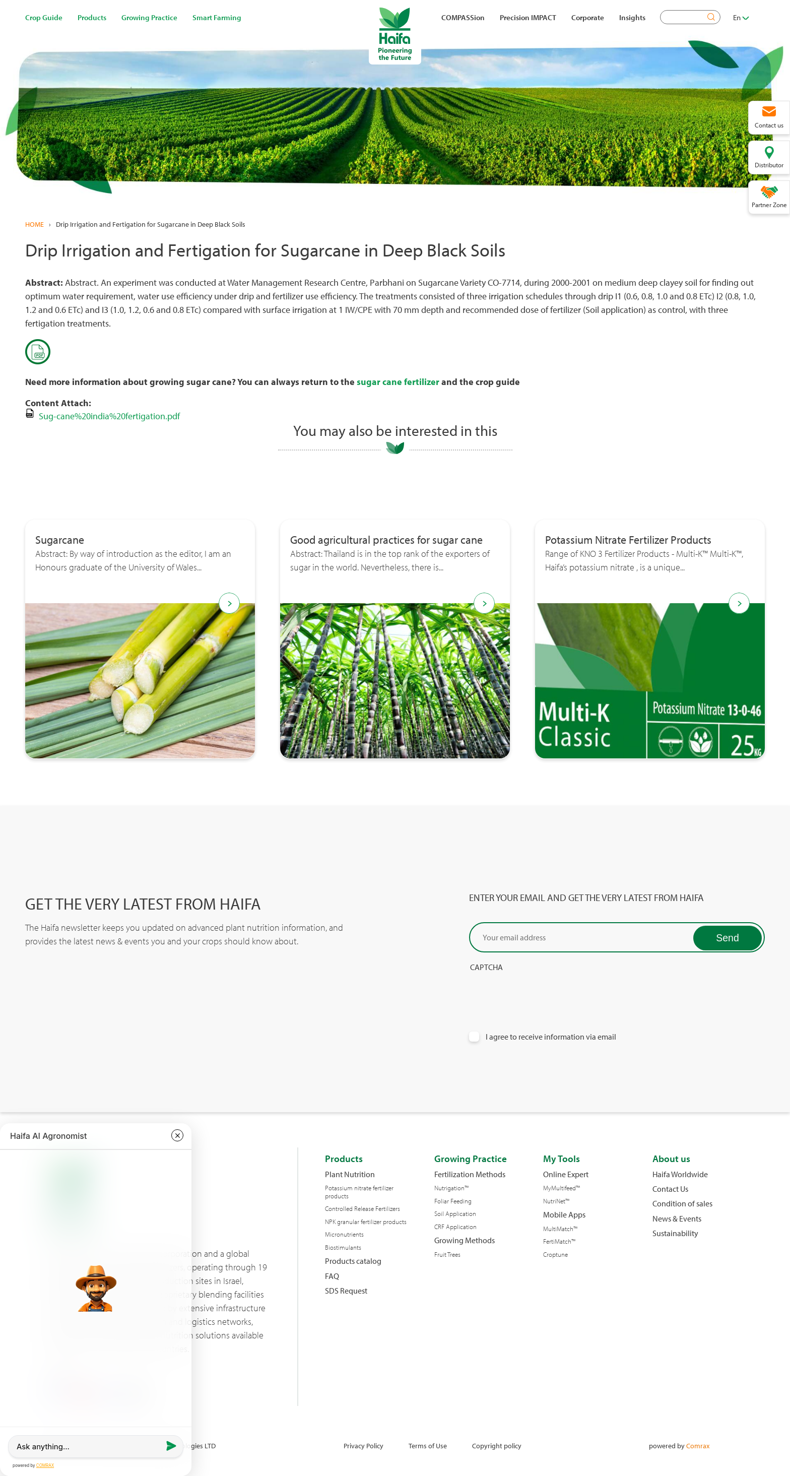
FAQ (332, 1276)
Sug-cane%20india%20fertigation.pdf (109, 416)
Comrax (697, 1445)
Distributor (769, 165)
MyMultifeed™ (561, 1188)
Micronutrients (344, 1234)
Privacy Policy (363, 1445)
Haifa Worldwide (680, 1174)
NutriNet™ (556, 1201)
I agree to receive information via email (551, 1037)
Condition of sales (682, 1203)
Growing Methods (464, 1240)
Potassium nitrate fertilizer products (359, 1192)
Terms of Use (428, 1445)
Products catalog (353, 1261)
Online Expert (565, 1174)
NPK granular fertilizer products (366, 1222)
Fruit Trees (447, 1254)
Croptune (555, 1254)
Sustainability (675, 1233)
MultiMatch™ (560, 1229)
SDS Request (346, 1291)
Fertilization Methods (469, 1174)
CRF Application (455, 1227)
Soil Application (455, 1213)
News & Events (676, 1219)
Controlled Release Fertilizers (362, 1208)
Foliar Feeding (453, 1201)
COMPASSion (463, 17)
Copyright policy (496, 1445)
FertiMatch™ (559, 1241)
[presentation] (545, 992)
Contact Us (670, 1189)
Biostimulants (343, 1247)
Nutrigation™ (451, 1188)
